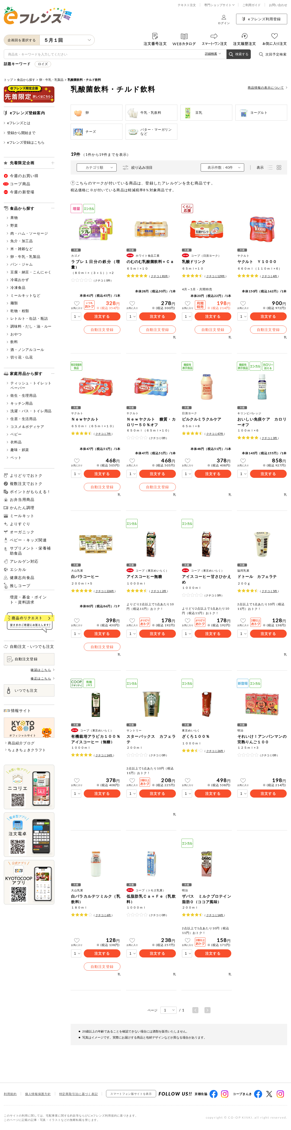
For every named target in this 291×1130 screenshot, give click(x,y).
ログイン (224, 19)
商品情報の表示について (267, 87)
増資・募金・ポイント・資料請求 (28, 599)
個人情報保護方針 (38, 1094)
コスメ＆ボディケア (25, 426)
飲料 (12, 342)
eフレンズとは (17, 123)
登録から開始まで (19, 132)
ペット (14, 457)
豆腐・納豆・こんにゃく (29, 272)
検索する (238, 54)
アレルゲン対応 (24, 561)
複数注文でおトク (26, 483)
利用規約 (10, 1094)
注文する (102, 316)
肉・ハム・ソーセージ (27, 233)
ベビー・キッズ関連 (28, 540)
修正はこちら (42, 678)
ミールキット (22, 515)
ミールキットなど (23, 295)
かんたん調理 (22, 507)
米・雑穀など (20, 249)
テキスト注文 (187, 5)
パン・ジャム (20, 264)
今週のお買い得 (24, 175)
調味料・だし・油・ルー (29, 326)
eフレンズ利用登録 (261, 19)
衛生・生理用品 (22, 395)
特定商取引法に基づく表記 (78, 1094)
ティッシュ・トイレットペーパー (29, 385)
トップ (8, 80)
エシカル (18, 569)
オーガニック (22, 532)
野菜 (12, 225)
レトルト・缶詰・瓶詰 (27, 318)
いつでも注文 (22, 690)
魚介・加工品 (20, 241)
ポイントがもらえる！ (30, 491)
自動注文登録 (22, 659)
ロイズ (43, 64)
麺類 (12, 303)
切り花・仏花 (20, 357)
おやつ (14, 334)
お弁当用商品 (22, 499)
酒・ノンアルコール (25, 349)
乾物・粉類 (18, 311)
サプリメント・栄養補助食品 (30, 550)
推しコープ (20, 586)
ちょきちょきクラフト (27, 750)
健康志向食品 (22, 577)
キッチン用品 (20, 403)
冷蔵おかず (18, 279)
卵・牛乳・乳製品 (51, 80)
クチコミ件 (159, 276)
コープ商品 (20, 183)
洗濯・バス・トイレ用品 (29, 411)
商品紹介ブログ (21, 743)
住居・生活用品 (22, 419)
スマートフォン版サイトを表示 (131, 1093)
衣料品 (14, 442)
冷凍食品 (16, 287)
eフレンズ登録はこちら (24, 142)
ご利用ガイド (251, 5)
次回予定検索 (273, 54)
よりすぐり (20, 523)
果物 (12, 217)
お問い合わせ (278, 5)
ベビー (14, 434)
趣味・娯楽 (18, 449)
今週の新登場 (22, 192)
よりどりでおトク (26, 475)
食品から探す (26, 80)
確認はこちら (42, 670)
